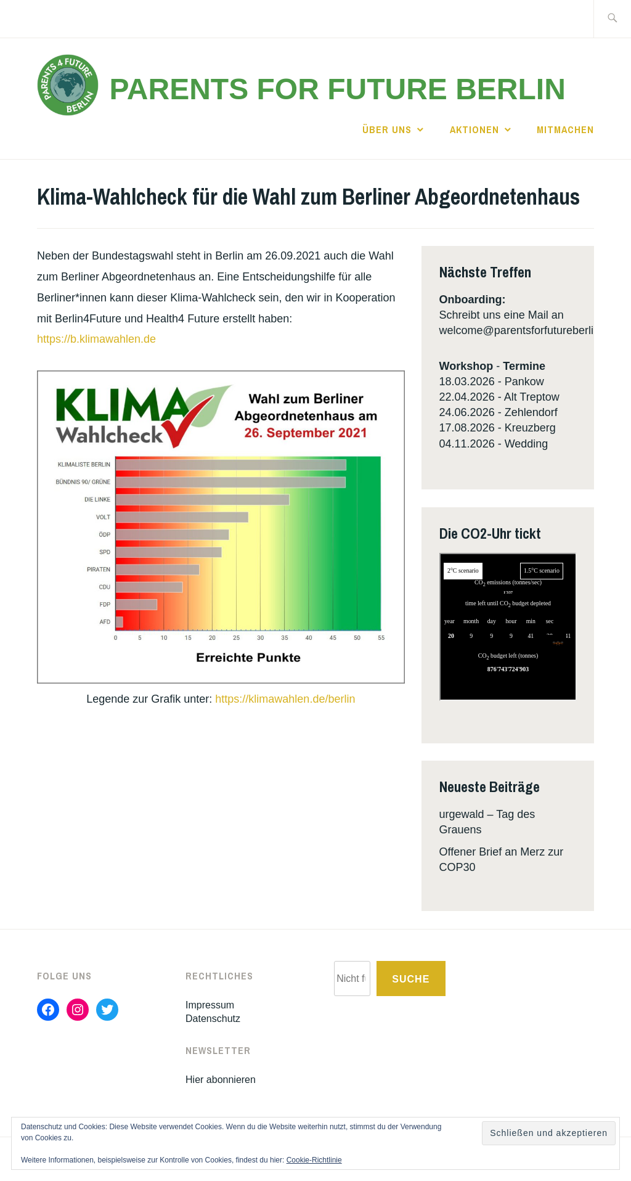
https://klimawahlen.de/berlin (283, 699)
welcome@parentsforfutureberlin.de (527, 330)
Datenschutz (212, 1018)
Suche (410, 979)
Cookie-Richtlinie (314, 1160)
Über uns (387, 129)
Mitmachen (565, 129)
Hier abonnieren (220, 1079)
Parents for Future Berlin (337, 89)
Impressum (209, 1005)
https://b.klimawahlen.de (96, 339)
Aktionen (474, 129)
